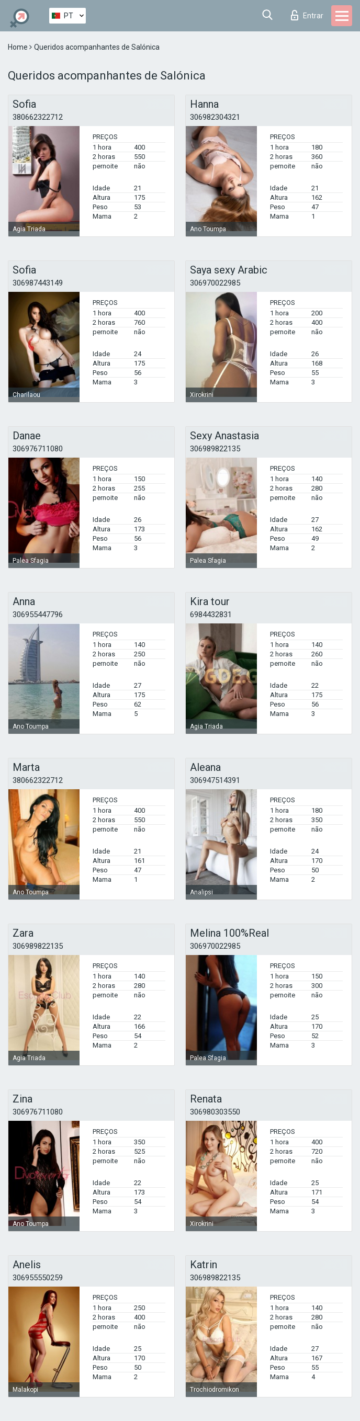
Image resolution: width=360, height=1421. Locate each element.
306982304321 (215, 117)
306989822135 (215, 448)
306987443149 (38, 283)
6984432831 (211, 614)
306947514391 (215, 780)
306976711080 (38, 448)
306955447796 (38, 614)
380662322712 (38, 117)
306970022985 (215, 283)
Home (18, 47)
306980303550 (215, 1112)
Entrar (307, 15)
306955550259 (38, 1277)
